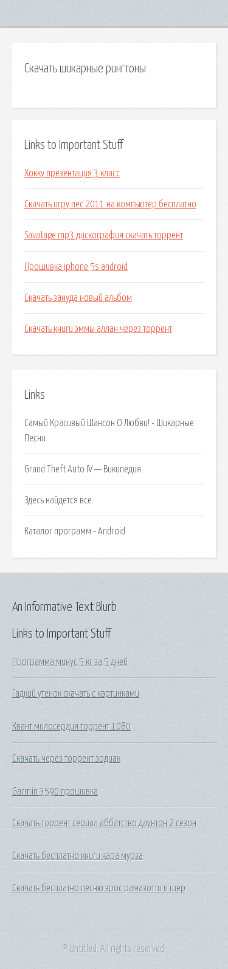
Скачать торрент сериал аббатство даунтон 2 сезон (104, 823)
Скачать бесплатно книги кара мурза (77, 856)
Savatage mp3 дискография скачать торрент (103, 235)
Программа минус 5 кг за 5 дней (70, 662)
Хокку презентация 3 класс (72, 173)
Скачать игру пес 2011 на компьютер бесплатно (110, 204)
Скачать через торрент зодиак (66, 759)
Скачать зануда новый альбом (78, 298)
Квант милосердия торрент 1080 (71, 726)
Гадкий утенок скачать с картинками (75, 693)
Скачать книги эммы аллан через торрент (98, 329)
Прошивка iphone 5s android (76, 267)
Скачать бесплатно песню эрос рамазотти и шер (98, 888)
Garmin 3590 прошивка (55, 791)
